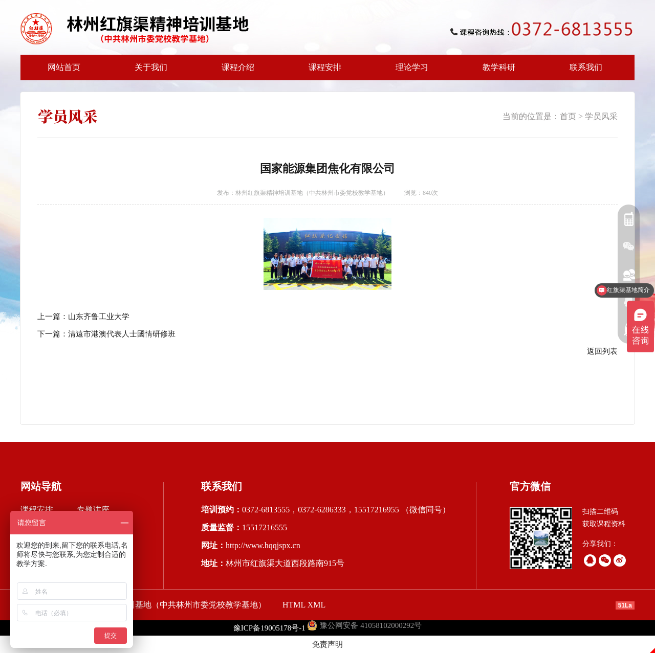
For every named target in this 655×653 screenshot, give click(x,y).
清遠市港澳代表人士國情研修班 (122, 334)
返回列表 (602, 351)
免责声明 (327, 644)
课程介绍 (234, 71)
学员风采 (601, 116)
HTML (293, 604)
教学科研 (495, 71)
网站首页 (64, 67)
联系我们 (586, 67)
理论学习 (412, 67)
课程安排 (321, 71)
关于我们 (147, 71)
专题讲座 (93, 509)
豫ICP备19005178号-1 (269, 628)
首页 (568, 116)
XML (317, 604)
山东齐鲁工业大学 (98, 316)
